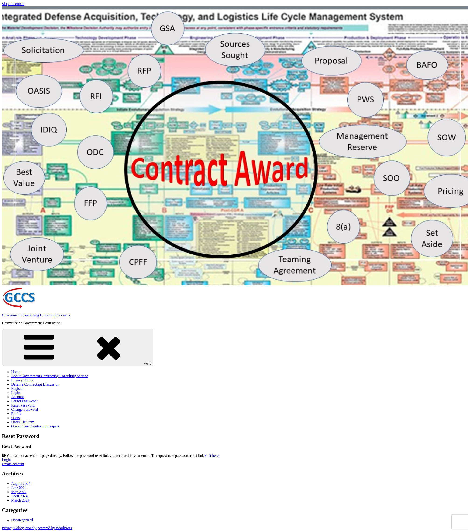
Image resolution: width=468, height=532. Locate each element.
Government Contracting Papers (35, 426)
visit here (212, 455)
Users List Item (22, 422)
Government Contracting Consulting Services (36, 315)
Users (15, 418)
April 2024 (19, 496)
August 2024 (20, 483)
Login (15, 393)
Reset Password (23, 405)
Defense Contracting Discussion (35, 384)
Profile (16, 414)
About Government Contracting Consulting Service (49, 376)
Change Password (24, 409)
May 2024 (18, 492)
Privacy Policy (22, 380)
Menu (77, 347)
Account (17, 397)
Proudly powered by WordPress (48, 528)
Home (15, 372)
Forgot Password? (24, 401)
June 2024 (18, 488)
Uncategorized (22, 520)
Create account (13, 464)
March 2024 (20, 500)
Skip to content (13, 4)
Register (17, 388)
